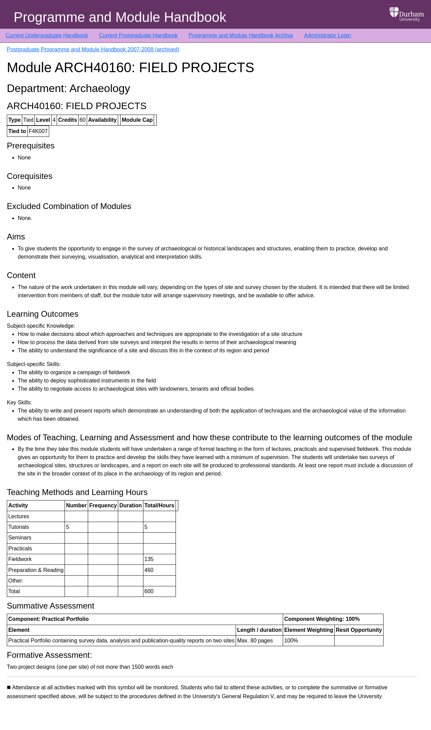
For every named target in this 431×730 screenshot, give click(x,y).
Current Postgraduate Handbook (138, 35)
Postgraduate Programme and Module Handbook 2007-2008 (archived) (93, 49)
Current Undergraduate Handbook (46, 35)
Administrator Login (327, 35)
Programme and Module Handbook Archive (241, 35)
